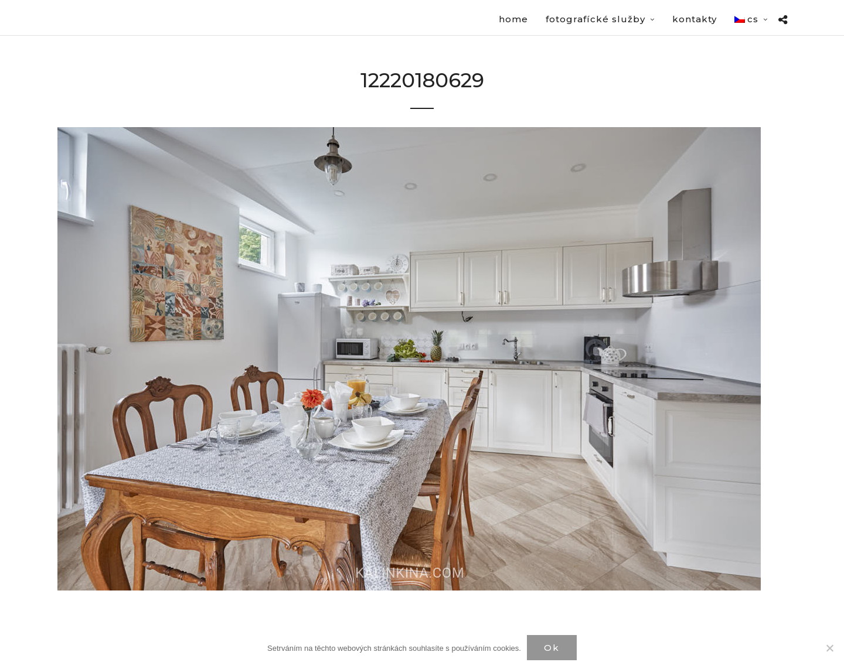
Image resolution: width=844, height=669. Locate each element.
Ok (552, 647)
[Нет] (829, 648)
